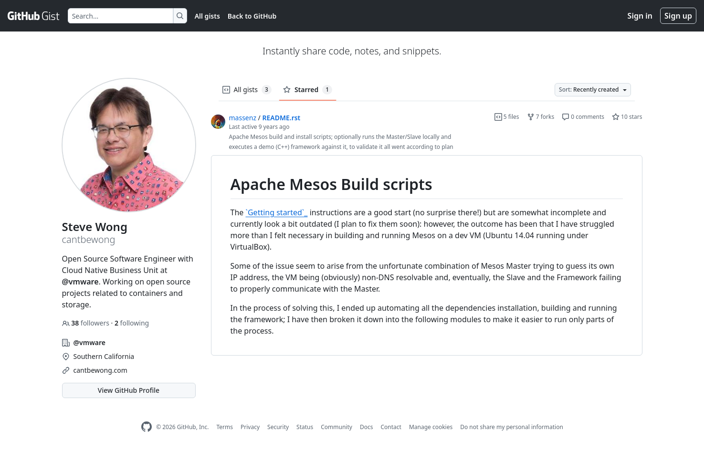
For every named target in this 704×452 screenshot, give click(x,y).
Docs (366, 427)
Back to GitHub (252, 16)
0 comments (583, 117)
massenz (242, 117)
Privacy (250, 427)
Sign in (640, 16)
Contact (390, 427)
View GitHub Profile (128, 390)
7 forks (541, 117)
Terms (224, 427)
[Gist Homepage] (34, 15)
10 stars (627, 117)
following (132, 322)
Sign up (678, 16)
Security (278, 427)
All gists (207, 16)
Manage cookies (430, 427)
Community (336, 427)
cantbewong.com (100, 370)
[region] (426, 256)
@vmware (80, 281)
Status (304, 427)
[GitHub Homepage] (146, 427)
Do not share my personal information (511, 427)
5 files (506, 117)
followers (86, 322)
